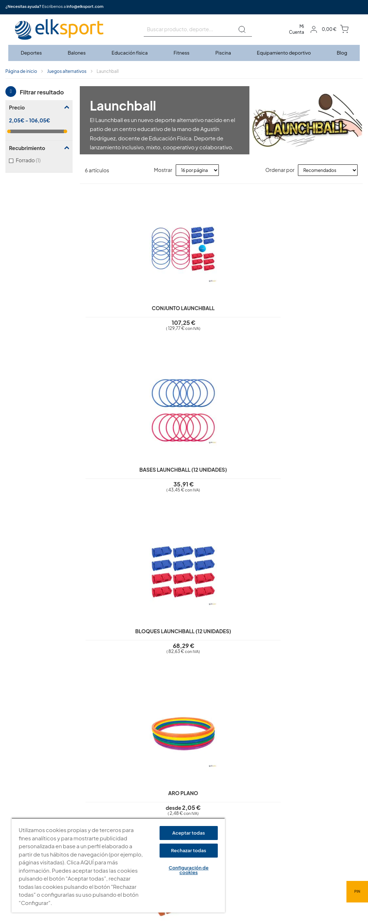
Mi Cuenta (296, 29)
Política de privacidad (161, 798)
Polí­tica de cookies (158, 808)
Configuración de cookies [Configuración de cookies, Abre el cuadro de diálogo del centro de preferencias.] (188, 870)
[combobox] (198, 29)
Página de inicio (21, 71)
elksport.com (246, 802)
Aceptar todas (188, 833)
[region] (118, 865)
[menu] (184, 53)
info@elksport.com (85, 6)
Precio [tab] (17, 107)
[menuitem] (31, 53)
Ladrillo (115, 459)
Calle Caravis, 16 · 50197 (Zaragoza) (270, 813)
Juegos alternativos (66, 71)
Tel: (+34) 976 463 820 (255, 838)
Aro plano (327, 286)
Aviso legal (149, 788)
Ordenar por (279, 170)
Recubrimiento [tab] (27, 148)
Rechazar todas (188, 850)
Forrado (36, 160)
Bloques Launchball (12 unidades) (256, 293)
